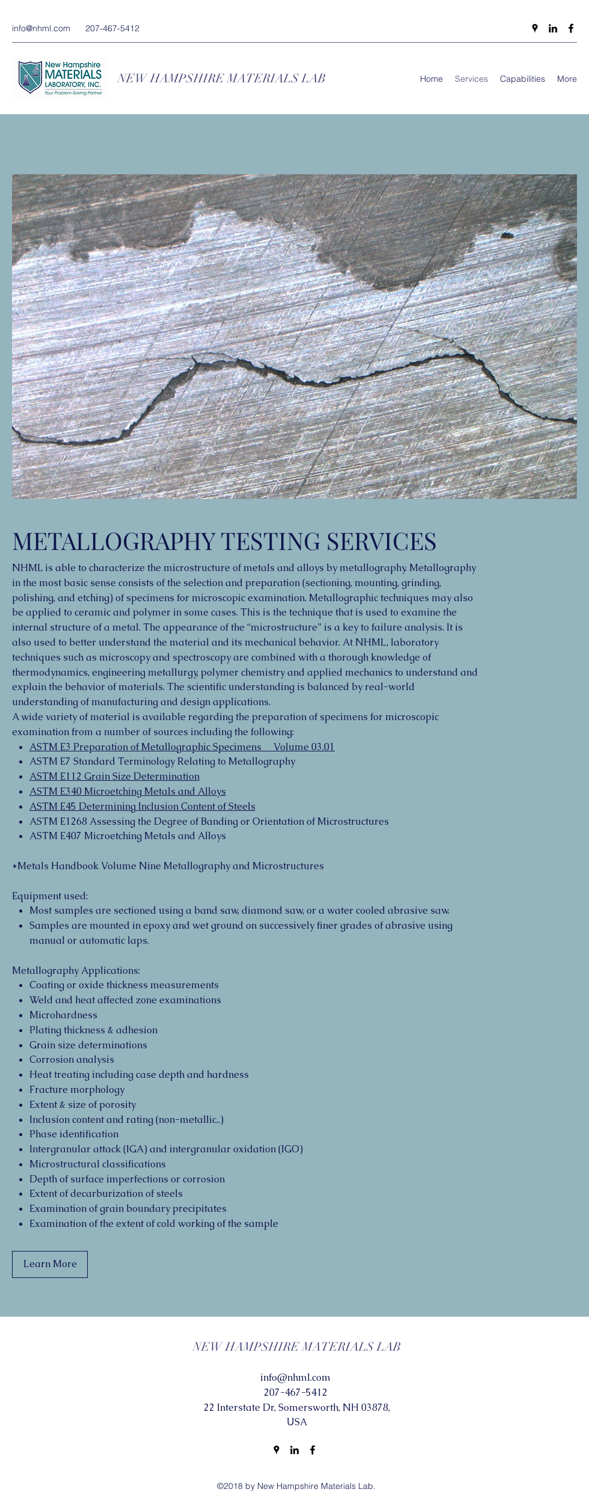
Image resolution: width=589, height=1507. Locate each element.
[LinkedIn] (553, 28)
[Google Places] (535, 28)
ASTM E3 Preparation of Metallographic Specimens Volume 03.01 (182, 747)
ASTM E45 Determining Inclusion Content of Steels (142, 806)
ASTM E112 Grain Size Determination (114, 776)
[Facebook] (571, 28)
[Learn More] (50, 1264)
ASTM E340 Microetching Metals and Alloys (127, 791)
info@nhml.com (41, 28)
